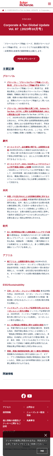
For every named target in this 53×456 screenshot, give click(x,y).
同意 (42, 451)
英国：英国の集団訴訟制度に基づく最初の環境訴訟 (28, 351)
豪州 (5, 140)
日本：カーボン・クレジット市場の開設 (23, 291)
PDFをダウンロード (26, 59)
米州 (5, 190)
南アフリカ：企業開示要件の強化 (21, 261)
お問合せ (30, 407)
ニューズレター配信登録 (35, 413)
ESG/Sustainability (13, 284)
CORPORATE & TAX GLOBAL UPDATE (22, 10)
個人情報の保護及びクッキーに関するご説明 (12, 423)
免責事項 (30, 420)
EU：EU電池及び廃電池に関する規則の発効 (25, 325)
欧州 (5, 225)
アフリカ (7, 255)
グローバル (9, 76)
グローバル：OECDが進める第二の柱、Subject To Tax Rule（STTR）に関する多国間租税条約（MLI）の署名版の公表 (28, 111)
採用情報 (7, 412)
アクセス (7, 407)
